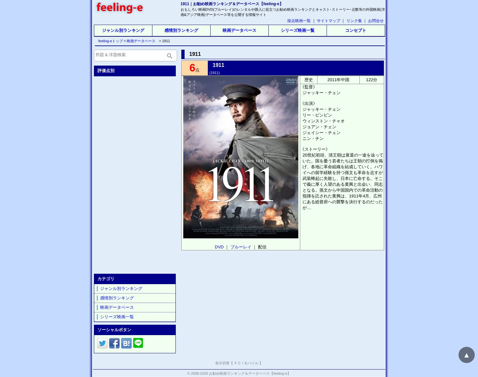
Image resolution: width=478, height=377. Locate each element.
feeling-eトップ (109, 41)
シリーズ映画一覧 (298, 30)
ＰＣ (237, 363)
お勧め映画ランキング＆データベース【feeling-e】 (250, 373)
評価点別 (105, 70)
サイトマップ (328, 21)
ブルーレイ (241, 247)
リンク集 (354, 21)
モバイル (251, 363)
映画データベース (239, 30)
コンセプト (355, 30)
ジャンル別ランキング (123, 30)
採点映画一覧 (299, 21)
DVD (219, 247)
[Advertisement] (135, 173)
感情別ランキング (181, 30)
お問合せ (376, 21)
